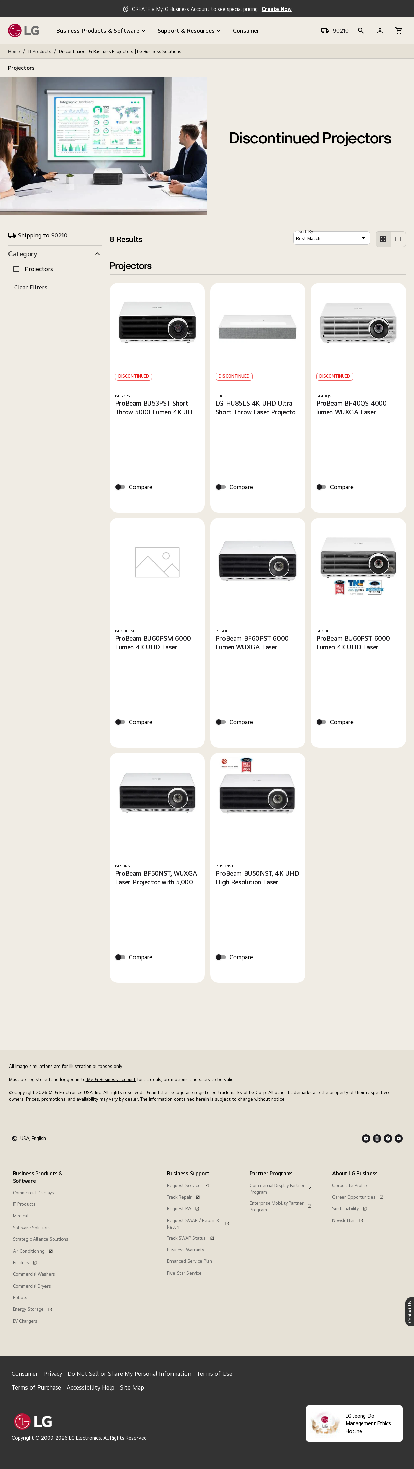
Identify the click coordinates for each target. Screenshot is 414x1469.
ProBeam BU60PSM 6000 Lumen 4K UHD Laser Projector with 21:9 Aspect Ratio (154, 642)
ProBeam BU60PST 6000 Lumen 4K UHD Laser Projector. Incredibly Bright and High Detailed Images (355, 642)
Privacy (52, 1373)
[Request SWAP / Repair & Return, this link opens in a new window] (198, 1220)
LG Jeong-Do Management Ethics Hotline (368, 1423)
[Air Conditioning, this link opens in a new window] (33, 1250)
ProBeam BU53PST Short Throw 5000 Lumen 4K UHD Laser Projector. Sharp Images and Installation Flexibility (156, 407)
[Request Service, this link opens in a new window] (188, 1185)
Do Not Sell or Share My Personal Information (129, 1373)
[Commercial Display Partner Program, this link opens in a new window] (281, 1185)
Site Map (132, 1387)
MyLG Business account (111, 1079)
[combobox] (331, 238)
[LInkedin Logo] (366, 1138)
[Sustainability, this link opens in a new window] (349, 1208)
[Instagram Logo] (377, 1138)
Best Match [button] (308, 238)
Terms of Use (214, 1373)
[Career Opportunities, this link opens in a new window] (358, 1196)
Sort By (305, 231)
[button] (55, 254)
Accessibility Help (90, 1387)
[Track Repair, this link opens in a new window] (183, 1196)
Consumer (246, 30)
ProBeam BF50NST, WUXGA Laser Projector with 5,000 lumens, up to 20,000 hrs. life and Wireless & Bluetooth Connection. (157, 877)
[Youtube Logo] (399, 1138)
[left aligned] (383, 239)
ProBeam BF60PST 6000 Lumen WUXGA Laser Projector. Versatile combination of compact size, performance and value (255, 642)
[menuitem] (43, 1246)
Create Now (277, 9)
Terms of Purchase (36, 1387)
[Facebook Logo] (388, 1138)
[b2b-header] (361, 30)
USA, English (33, 1138)
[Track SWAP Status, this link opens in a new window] (190, 1237)
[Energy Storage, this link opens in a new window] (32, 1308)
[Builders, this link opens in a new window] (25, 1262)
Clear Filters (30, 287)
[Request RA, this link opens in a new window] (183, 1208)
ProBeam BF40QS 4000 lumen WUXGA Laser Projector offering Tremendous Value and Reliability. (351, 407)
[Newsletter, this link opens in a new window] (347, 1220)
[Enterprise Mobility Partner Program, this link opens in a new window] (281, 1202)
